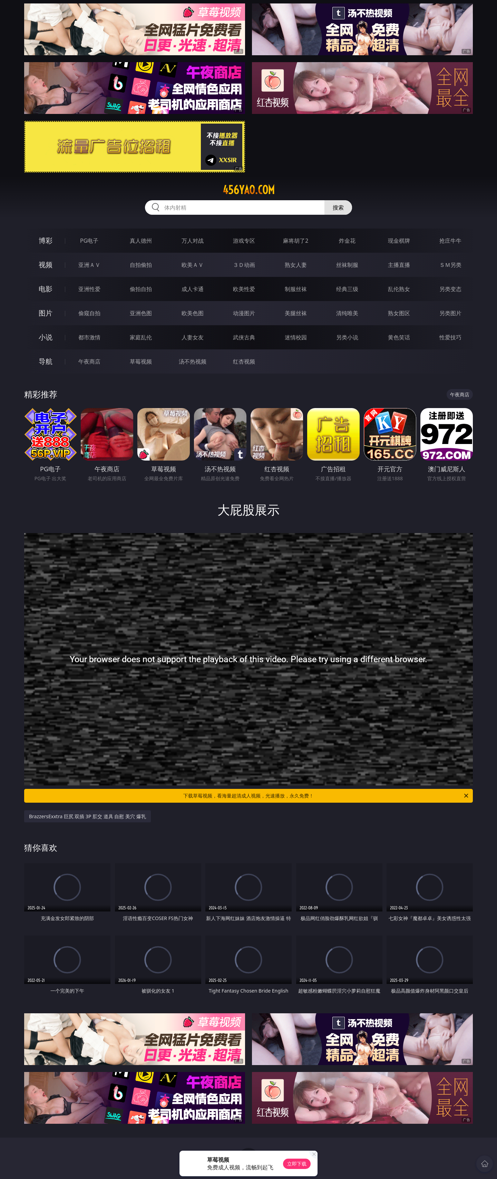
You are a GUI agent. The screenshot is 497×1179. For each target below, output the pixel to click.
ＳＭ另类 (450, 265)
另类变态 (450, 289)
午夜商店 (89, 361)
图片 (45, 313)
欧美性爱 (244, 289)
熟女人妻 (296, 265)
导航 (45, 361)
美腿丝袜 (296, 313)
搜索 (338, 207)
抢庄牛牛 (450, 240)
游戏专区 (244, 240)
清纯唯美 (347, 313)
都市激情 (89, 337)
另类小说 (347, 337)
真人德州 (141, 240)
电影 (45, 288)
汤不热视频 (192, 361)
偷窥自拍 (89, 313)
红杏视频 (244, 361)
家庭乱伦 (141, 337)
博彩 (45, 240)
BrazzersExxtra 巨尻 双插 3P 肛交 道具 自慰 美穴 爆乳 (87, 816)
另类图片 (450, 313)
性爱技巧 (450, 337)
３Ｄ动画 (244, 265)
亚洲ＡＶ (89, 265)
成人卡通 (193, 289)
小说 (45, 337)
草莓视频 (141, 361)
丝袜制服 (347, 265)
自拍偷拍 (141, 265)
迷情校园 (296, 337)
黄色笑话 (399, 337)
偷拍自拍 (141, 289)
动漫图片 (244, 313)
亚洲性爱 (89, 289)
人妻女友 (193, 337)
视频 (45, 264)
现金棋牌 (399, 240)
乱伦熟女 (399, 289)
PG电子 (89, 240)
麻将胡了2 (295, 240)
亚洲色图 (141, 313)
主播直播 (399, 265)
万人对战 (193, 240)
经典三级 (347, 289)
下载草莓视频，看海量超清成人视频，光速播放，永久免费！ (326, 796)
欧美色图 (193, 313)
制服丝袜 (296, 289)
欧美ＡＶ (193, 265)
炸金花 (347, 240)
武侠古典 (244, 337)
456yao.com (249, 190)
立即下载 (296, 1163)
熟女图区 (399, 313)
